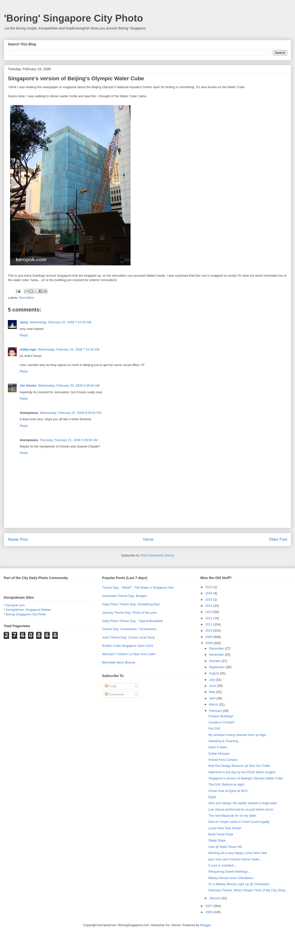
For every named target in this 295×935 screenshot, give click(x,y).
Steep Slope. (217, 840)
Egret (212, 797)
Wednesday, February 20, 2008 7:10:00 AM (60, 322)
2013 (209, 612)
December (217, 648)
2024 (209, 587)
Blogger (205, 925)
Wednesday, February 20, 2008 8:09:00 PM (70, 413)
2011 (209, 624)
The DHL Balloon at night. (226, 784)
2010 (209, 630)
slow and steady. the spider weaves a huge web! (242, 803)
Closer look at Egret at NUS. (228, 791)
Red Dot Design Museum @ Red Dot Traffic (239, 766)
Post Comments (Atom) (157, 555)
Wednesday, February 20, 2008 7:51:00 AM (68, 349)
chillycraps (28, 349)
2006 (209, 912)
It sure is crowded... (222, 865)
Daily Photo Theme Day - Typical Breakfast (132, 621)
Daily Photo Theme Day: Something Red (131, 604)
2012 (209, 618)
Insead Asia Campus (222, 759)
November (217, 654)
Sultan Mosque (219, 753)
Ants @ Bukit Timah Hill (225, 847)
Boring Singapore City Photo (26, 614)
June (213, 686)
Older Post (278, 539)
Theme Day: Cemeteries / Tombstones (129, 629)
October (215, 661)
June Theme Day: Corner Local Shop (128, 637)
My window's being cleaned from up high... (238, 735)
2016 (209, 593)
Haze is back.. (218, 747)
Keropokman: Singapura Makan (28, 609)
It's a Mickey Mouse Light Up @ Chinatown (238, 884)
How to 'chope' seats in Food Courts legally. (239, 822)
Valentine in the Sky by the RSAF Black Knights (242, 772)
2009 (209, 637)
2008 (209, 643)
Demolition (26, 297)
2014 (209, 606)
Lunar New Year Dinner (224, 828)
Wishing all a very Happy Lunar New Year (237, 853)
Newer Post (18, 539)
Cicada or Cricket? (221, 722)
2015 (209, 599)
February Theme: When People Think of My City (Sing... (248, 890)
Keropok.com (15, 605)
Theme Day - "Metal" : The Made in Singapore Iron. (138, 587)
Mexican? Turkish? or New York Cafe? (129, 654)
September (217, 667)
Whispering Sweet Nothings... (229, 871)
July (212, 679)
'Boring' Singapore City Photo (73, 18)
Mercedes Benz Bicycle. (119, 662)
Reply (24, 335)
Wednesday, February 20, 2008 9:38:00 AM (69, 385)
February (216, 711)
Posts (111, 686)
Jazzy (24, 322)
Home (148, 539)
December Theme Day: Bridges (124, 596)
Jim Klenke (28, 385)
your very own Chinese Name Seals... (235, 859)
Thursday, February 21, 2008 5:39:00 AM (69, 440)
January (215, 898)
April (213, 698)
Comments (114, 694)
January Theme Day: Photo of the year (129, 612)
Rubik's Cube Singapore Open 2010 (127, 646)
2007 (209, 906)
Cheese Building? (220, 716)
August (214, 673)
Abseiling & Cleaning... (224, 741)
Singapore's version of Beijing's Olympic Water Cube (245, 778)
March (214, 704)
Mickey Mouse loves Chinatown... (232, 878)
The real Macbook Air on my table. (232, 815)
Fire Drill (214, 728)
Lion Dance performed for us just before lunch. (241, 809)
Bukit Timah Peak (220, 834)
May (212, 692)
